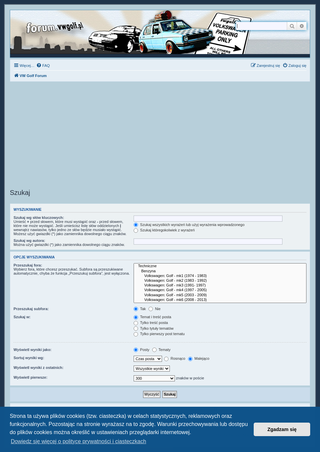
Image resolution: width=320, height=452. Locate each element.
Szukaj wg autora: (29, 240)
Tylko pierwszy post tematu (159, 334)
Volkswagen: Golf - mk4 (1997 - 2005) (220, 290)
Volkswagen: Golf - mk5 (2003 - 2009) (220, 295)
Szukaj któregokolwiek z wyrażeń (164, 230)
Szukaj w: (22, 317)
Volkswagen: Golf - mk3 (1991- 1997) (220, 285)
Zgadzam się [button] (282, 429)
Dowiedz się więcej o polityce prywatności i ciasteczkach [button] (78, 441)
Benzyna (220, 271)
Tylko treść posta (151, 323)
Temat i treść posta (152, 317)
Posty (142, 350)
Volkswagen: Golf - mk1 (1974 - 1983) (220, 276)
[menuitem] (43, 65)
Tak (140, 309)
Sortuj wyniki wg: (29, 358)
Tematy (161, 350)
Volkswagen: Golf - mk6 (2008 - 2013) (220, 300)
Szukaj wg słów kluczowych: (39, 218)
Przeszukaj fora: (28, 265)
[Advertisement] (160, 136)
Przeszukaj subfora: (31, 309)
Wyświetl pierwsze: (30, 377)
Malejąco (198, 358)
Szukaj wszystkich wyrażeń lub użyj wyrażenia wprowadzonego (189, 225)
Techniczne (220, 266)
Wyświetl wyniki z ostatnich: (39, 368)
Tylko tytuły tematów (154, 328)
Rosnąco (174, 358)
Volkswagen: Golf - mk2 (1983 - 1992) (220, 280)
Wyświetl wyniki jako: (32, 350)
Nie (154, 309)
